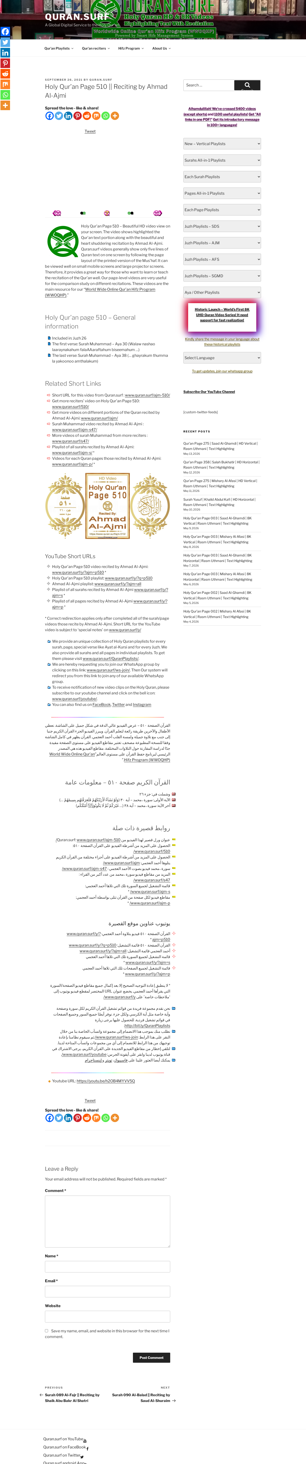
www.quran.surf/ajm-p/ (72, 447)
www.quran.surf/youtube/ (74, 681)
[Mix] (96, 98)
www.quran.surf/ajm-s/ (72, 435)
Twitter (118, 687)
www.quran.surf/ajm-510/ (147, 378)
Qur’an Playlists (59, 31)
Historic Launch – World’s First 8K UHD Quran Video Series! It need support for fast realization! (222, 297)
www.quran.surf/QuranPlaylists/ (110, 641)
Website (52, 1288)
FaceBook (102, 687)
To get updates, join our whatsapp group (222, 354)
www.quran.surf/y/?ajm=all (117, 566)
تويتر (108, 1043)
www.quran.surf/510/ (70, 389)
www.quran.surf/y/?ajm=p (147, 956)
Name (51, 1239)
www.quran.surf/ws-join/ (108, 653)
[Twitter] (59, 98)
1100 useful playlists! (231, 97)
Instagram (142, 687)
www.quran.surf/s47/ (70, 424)
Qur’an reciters (96, 31)
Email (51, 1263)
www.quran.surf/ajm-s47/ (74, 412)
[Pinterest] (77, 98)
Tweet (90, 114)
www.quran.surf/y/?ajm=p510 (78, 555)
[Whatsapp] (105, 98)
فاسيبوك (121, 1043)
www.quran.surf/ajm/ (99, 401)
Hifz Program (131, 31)
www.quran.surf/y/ (125, 612)
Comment (55, 1173)
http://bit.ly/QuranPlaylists (147, 1008)
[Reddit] (87, 98)
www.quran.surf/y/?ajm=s (148, 945)
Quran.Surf (77, 16)
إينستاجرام (93, 1043)
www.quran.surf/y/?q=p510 (129, 561)
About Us (161, 31)
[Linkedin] (68, 98)
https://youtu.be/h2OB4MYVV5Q (106, 1063)
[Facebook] (49, 98)
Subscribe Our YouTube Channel (209, 374)
